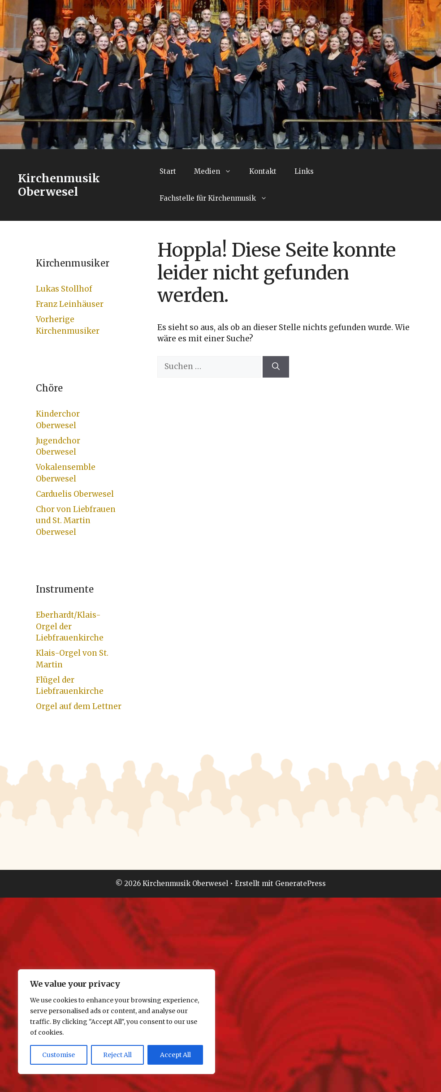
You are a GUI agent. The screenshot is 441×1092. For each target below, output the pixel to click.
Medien (217, 171)
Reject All (117, 1055)
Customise (58, 1055)
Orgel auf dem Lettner (78, 706)
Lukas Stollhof (64, 289)
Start (168, 171)
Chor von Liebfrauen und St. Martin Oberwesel (76, 520)
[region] (116, 1021)
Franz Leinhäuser (70, 304)
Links (304, 171)
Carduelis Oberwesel (75, 494)
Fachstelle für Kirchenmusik (218, 198)
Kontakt (263, 171)
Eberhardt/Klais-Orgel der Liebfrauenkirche (70, 626)
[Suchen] (276, 367)
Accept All (175, 1055)
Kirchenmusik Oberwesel (59, 185)
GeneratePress (300, 883)
